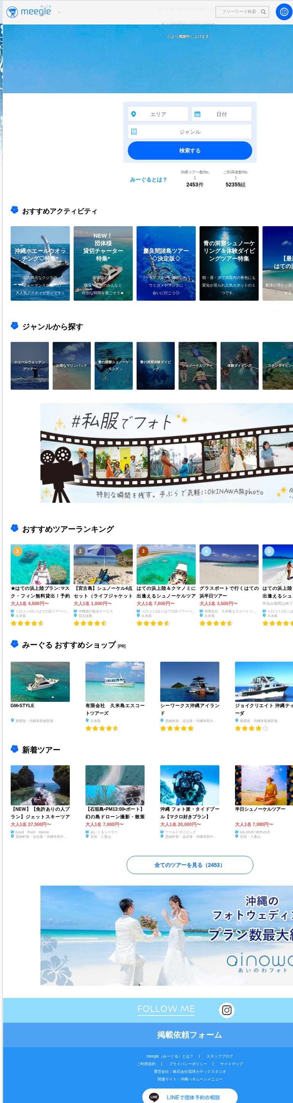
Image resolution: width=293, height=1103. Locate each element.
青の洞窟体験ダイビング (155, 365)
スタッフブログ (219, 1056)
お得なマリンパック (71, 365)
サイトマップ (231, 1064)
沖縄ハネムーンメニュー (201, 1079)
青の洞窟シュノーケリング (113, 365)
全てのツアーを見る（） (190, 865)
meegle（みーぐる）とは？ (169, 1056)
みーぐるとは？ (148, 180)
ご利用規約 (146, 1064)
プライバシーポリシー (188, 1064)
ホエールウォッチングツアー (29, 365)
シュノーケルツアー (197, 365)
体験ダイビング (239, 365)
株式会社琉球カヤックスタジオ (199, 1071)
